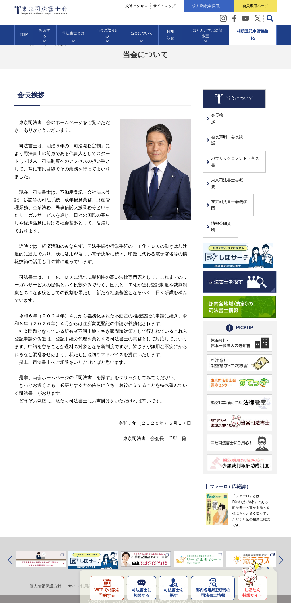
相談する (45, 34)
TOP (24, 36)
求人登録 (205, 6)
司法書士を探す (173, 592)
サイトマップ (163, 6)
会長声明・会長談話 (229, 131)
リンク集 (180, 550)
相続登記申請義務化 (253, 36)
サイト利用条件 (82, 550)
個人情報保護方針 (45, 550)
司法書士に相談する (140, 592)
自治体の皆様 (249, 550)
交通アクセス (135, 6)
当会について (141, 34)
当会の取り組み (107, 34)
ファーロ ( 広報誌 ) (229, 450)
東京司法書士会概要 (229, 162)
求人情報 (111, 550)
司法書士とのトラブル (145, 550)
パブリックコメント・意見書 (237, 146)
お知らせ (170, 36)
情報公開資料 (223, 193)
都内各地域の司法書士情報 (212, 592)
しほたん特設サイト (252, 592)
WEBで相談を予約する (105, 592)
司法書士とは (73, 34)
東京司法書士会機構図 (231, 177)
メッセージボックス (213, 550)
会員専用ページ (255, 6)
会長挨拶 (219, 115)
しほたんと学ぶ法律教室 (205, 34)
